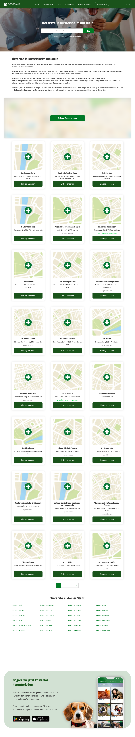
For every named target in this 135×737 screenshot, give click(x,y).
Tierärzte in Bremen (46, 625)
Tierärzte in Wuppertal (75, 625)
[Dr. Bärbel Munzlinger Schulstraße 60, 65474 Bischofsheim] (106, 219)
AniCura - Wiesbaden (28, 393)
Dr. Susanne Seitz (28, 173)
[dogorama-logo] (12, 4)
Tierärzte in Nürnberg (74, 610)
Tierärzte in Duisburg (74, 615)
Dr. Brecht (107, 339)
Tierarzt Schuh (28, 562)
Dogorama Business (84, 4)
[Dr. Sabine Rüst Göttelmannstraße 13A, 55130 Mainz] (106, 440)
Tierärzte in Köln (17, 620)
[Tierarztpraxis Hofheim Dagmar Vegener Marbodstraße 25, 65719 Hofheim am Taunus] (106, 497)
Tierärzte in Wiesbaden (102, 630)
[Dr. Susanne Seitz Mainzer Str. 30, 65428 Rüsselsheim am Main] (28, 165)
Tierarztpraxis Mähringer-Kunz (107, 281)
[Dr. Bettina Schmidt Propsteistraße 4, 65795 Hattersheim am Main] (67, 331)
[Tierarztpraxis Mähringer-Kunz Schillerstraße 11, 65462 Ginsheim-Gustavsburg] (106, 275)
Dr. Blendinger (28, 448)
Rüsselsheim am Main (75, 36)
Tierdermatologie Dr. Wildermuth (28, 503)
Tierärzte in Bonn (101, 605)
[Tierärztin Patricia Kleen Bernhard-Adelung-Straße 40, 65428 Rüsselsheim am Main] (67, 165)
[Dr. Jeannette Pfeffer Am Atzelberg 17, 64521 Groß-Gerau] (106, 555)
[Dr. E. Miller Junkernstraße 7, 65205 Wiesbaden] (67, 555)
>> (76, 585)
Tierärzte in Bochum (74, 620)
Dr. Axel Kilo (67, 393)
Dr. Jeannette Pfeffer (107, 562)
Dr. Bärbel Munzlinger (107, 227)
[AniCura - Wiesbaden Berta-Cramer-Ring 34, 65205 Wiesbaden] (28, 386)
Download (102, 4)
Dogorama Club (48, 4)
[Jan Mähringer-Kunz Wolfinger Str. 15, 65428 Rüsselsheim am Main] (67, 275)
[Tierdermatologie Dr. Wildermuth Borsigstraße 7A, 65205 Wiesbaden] (28, 497)
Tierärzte (63, 36)
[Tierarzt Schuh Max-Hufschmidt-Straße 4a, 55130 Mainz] (28, 555)
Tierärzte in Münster (102, 610)
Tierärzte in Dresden (46, 630)
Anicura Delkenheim (107, 393)
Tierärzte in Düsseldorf (47, 605)
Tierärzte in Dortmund (47, 615)
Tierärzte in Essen (45, 620)
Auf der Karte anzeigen (67, 118)
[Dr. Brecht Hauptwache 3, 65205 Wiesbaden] (106, 331)
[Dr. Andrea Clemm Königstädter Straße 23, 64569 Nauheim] (28, 331)
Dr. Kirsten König (28, 227)
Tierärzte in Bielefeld (74, 630)
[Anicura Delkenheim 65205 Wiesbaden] (106, 386)
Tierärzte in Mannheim (102, 620)
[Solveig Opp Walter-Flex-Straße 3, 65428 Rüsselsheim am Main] (106, 165)
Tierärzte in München (18, 615)
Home (56, 36)
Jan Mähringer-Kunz (67, 281)
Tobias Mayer (28, 281)
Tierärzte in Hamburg (18, 610)
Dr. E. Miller (67, 562)
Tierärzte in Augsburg (102, 625)
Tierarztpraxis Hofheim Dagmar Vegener (106, 504)
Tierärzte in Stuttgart (18, 630)
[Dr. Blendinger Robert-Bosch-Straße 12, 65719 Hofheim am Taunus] (28, 440)
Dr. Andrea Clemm (28, 339)
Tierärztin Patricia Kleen (67, 173)
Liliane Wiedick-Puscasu (67, 448)
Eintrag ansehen (28, 184)
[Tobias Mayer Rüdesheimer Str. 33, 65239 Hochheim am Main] (28, 275)
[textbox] (62, 31)
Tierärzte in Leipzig (46, 610)
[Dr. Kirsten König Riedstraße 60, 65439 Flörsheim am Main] (28, 219)
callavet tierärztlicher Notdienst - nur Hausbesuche (67, 504)
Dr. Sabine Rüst (107, 448)
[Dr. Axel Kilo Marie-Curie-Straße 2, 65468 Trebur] (67, 386)
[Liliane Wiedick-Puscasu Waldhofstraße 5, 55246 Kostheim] (67, 440)
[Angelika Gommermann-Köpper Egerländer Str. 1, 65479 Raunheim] (67, 219)
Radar (37, 4)
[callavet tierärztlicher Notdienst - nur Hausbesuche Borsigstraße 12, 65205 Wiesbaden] (67, 497)
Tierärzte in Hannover (75, 605)
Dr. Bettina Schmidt (67, 339)
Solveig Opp (107, 173)
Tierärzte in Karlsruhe (102, 615)
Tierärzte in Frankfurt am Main (21, 625)
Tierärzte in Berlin (17, 605)
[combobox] (62, 30)
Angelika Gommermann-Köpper (67, 227)
